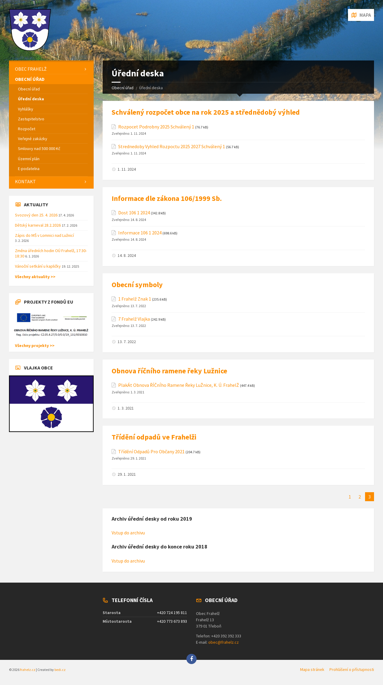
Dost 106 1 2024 (134, 213)
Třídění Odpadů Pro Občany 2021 (151, 451)
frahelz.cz (27, 669)
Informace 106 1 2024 (140, 233)
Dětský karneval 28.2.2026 (38, 225)
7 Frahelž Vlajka (134, 319)
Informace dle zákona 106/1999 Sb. (167, 198)
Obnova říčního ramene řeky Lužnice (169, 370)
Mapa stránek (312, 669)
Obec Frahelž (31, 69)
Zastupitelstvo (31, 119)
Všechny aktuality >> (35, 276)
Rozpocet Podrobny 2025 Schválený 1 (156, 127)
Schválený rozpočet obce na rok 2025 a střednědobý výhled (206, 112)
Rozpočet (26, 128)
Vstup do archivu (128, 533)
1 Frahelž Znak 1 (134, 299)
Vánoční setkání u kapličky (38, 266)
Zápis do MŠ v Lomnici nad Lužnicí (44, 235)
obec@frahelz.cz (223, 642)
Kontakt (25, 181)
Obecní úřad (122, 87)
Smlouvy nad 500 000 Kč (39, 148)
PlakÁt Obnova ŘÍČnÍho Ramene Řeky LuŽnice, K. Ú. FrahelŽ (178, 385)
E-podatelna (28, 168)
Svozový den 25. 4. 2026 (36, 215)
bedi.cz (60, 669)
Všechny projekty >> (34, 345)
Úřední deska (31, 98)
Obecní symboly (137, 284)
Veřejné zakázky (32, 138)
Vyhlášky (25, 109)
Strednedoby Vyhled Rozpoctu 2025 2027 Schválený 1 (171, 146)
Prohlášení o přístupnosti (351, 669)
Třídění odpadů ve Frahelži (154, 437)
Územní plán (28, 158)
